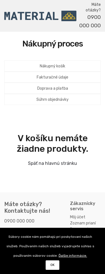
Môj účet (77, 217)
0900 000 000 (90, 21)
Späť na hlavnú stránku (52, 163)
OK (52, 265)
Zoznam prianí (83, 223)
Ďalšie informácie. (73, 256)
